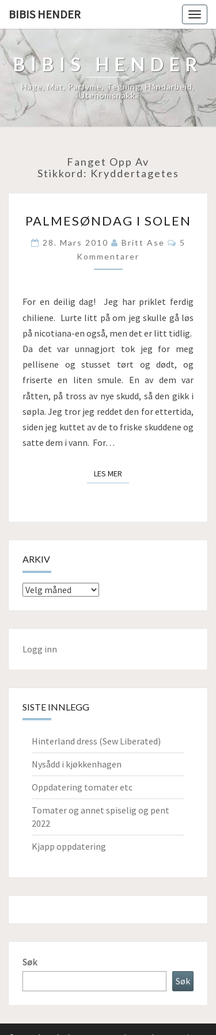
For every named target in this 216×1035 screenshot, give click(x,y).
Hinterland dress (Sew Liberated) (96, 741)
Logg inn (39, 649)
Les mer (111, 473)
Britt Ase (143, 242)
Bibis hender (45, 14)
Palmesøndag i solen (108, 220)
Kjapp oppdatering (69, 846)
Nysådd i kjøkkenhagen (77, 764)
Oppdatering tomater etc (82, 787)
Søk (29, 962)
